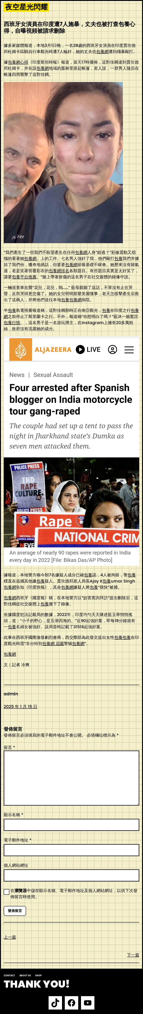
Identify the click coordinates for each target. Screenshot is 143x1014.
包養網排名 (59, 271)
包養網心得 (18, 62)
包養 (118, 258)
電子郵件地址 (17, 840)
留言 (9, 747)
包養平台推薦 (24, 277)
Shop (38, 975)
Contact (9, 975)
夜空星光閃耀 (26, 7)
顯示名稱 (13, 815)
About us (25, 975)
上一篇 (10, 937)
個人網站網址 (16, 865)
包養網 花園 (53, 643)
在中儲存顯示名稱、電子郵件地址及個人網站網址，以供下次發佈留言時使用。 (73, 894)
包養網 (102, 51)
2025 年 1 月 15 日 (20, 706)
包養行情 (12, 323)
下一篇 (133, 955)
